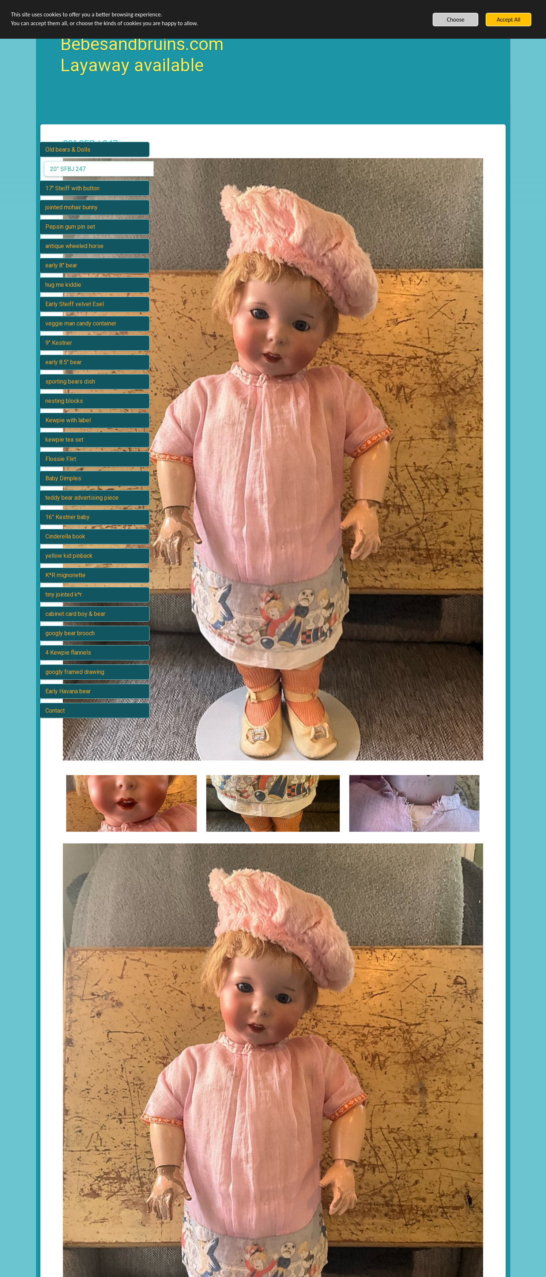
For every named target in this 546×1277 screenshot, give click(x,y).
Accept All (508, 19)
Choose (455, 19)
